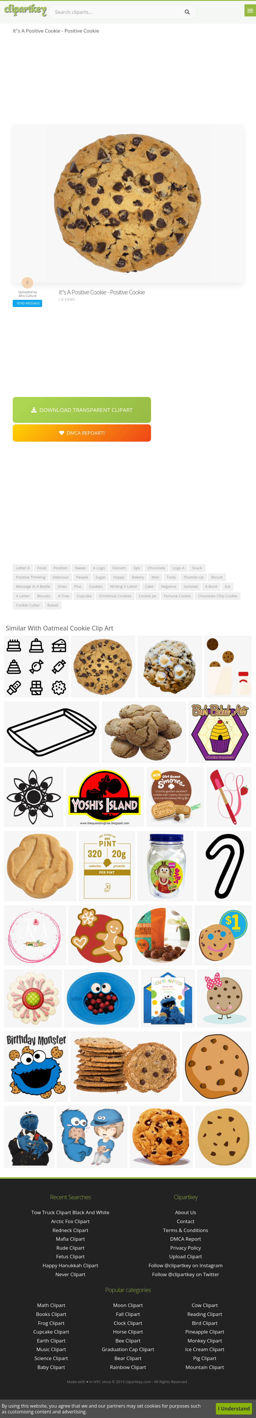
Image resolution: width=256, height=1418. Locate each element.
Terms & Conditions (185, 1230)
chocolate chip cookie (217, 595)
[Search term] (122, 12)
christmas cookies (115, 595)
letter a (23, 567)
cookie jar (147, 595)
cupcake (84, 595)
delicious (61, 577)
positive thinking (30, 577)
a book (211, 586)
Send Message (27, 303)
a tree (63, 595)
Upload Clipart (185, 1256)
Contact (186, 1221)
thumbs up (194, 577)
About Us (185, 1212)
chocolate (156, 567)
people (82, 577)
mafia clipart (70, 1239)
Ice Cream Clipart (205, 1349)
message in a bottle (33, 586)
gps (136, 567)
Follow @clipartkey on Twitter (185, 1274)
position (60, 567)
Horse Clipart (128, 1331)
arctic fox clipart (70, 1221)
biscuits (44, 595)
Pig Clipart (204, 1358)
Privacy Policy (185, 1247)
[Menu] (250, 10)
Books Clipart (51, 1314)
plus (77, 586)
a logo (99, 567)
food (41, 567)
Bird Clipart (205, 1323)
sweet (80, 567)
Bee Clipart (128, 1340)
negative (168, 586)
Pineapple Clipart (204, 1331)
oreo (62, 586)
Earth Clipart (51, 1340)
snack (197, 567)
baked (52, 605)
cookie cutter (28, 605)
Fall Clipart (128, 1314)
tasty (171, 577)
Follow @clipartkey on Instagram (186, 1265)
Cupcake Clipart (51, 1331)
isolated (191, 586)
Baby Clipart (51, 1367)
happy (118, 577)
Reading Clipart (204, 1314)
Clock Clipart (128, 1323)
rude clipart (70, 1247)
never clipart (70, 1274)
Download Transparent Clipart (82, 410)
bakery (138, 577)
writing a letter (124, 586)
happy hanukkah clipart (70, 1265)
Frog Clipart (51, 1323)
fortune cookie (177, 595)
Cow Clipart (205, 1305)
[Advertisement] (128, 81)
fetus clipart (70, 1256)
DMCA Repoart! (82, 433)
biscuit (217, 577)
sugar (101, 577)
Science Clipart (51, 1358)
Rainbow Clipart (128, 1367)
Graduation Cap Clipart (128, 1349)
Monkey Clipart (205, 1340)
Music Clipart (51, 1349)
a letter (23, 595)
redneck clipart (70, 1230)
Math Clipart (51, 1305)
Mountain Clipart (205, 1367)
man (155, 577)
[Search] (187, 12)
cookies (95, 586)
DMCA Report (185, 1239)
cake (149, 586)
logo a (178, 567)
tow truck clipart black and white (70, 1212)
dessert (119, 567)
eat (227, 586)
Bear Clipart (128, 1358)
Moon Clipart (128, 1305)
